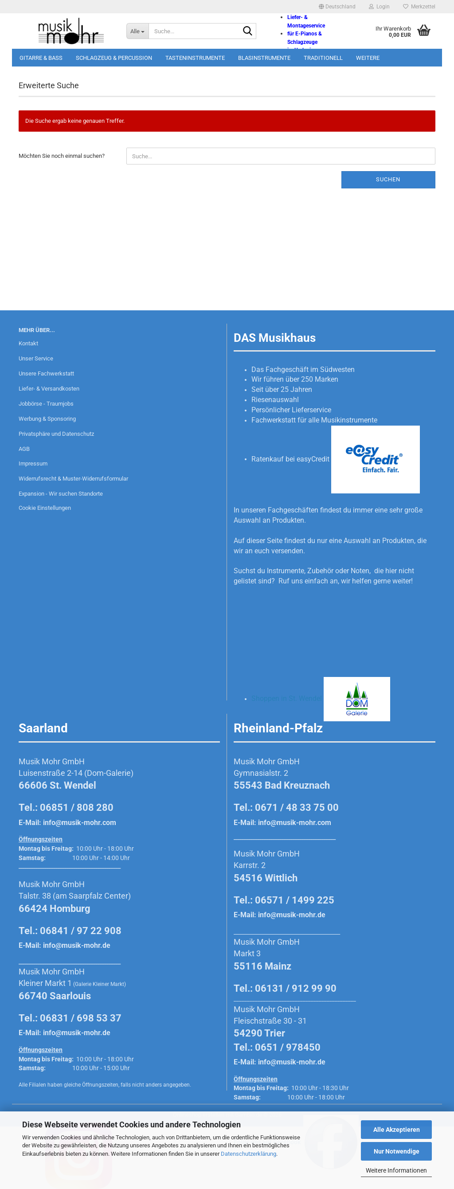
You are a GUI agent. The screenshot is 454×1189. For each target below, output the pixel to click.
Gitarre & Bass (41, 58)
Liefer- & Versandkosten (49, 388)
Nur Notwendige (396, 1151)
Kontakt (28, 343)
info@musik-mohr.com (79, 822)
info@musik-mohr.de (76, 945)
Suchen (388, 179)
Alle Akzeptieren (396, 1129)
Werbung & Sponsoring (47, 418)
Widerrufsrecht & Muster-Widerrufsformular (73, 478)
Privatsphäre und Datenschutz (56, 433)
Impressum (33, 463)
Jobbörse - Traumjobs (46, 403)
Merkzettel (419, 7)
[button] (337, 6)
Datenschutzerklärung (248, 1153)
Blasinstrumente (264, 58)
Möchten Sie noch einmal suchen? (62, 156)
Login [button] (379, 7)
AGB (24, 449)
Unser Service (36, 358)
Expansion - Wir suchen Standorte (61, 493)
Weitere (368, 58)
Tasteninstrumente (195, 58)
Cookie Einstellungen (45, 508)
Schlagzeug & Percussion (114, 58)
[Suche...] (137, 31)
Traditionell (323, 58)
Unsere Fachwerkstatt (46, 373)
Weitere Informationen (396, 1170)
